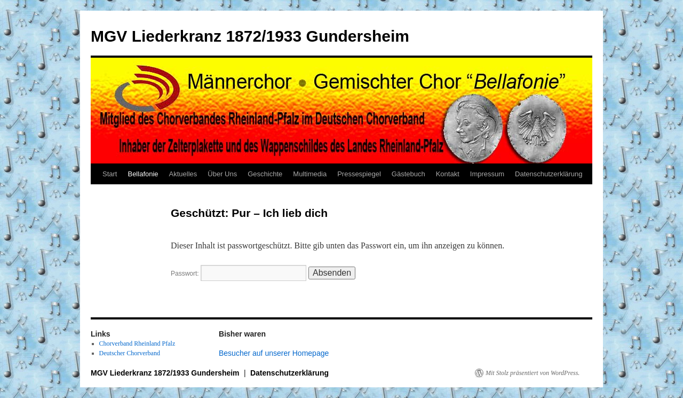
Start (109, 174)
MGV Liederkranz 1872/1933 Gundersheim (250, 36)
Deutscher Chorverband (129, 353)
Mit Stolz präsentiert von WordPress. (532, 373)
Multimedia (310, 174)
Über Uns (222, 174)
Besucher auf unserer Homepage (274, 353)
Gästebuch (408, 174)
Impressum (487, 174)
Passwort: (238, 273)
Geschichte (265, 174)
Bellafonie (143, 174)
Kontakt (447, 174)
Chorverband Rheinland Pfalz (137, 343)
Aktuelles (183, 174)
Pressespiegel (359, 174)
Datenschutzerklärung (548, 174)
